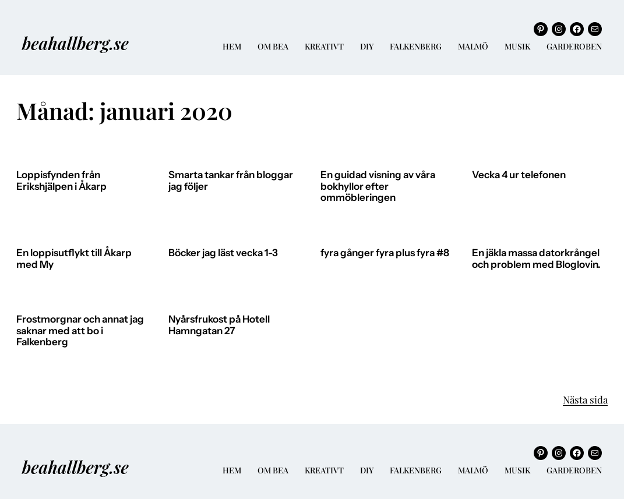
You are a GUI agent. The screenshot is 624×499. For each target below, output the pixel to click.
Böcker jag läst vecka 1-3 (223, 253)
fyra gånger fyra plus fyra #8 (384, 253)
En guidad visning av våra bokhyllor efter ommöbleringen (377, 186)
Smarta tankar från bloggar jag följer (230, 180)
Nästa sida (585, 399)
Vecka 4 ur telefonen (519, 175)
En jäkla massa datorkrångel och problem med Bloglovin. (536, 258)
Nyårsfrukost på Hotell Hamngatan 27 (219, 325)
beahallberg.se (75, 42)
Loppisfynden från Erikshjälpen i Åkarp (61, 180)
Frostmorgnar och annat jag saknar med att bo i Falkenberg (80, 331)
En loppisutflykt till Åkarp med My (74, 258)
